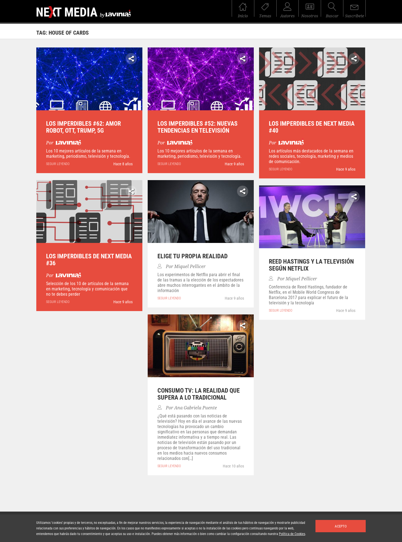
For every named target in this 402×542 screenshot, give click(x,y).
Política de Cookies (292, 534)
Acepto (341, 526)
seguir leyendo (58, 164)
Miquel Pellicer (189, 266)
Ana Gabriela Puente (195, 407)
